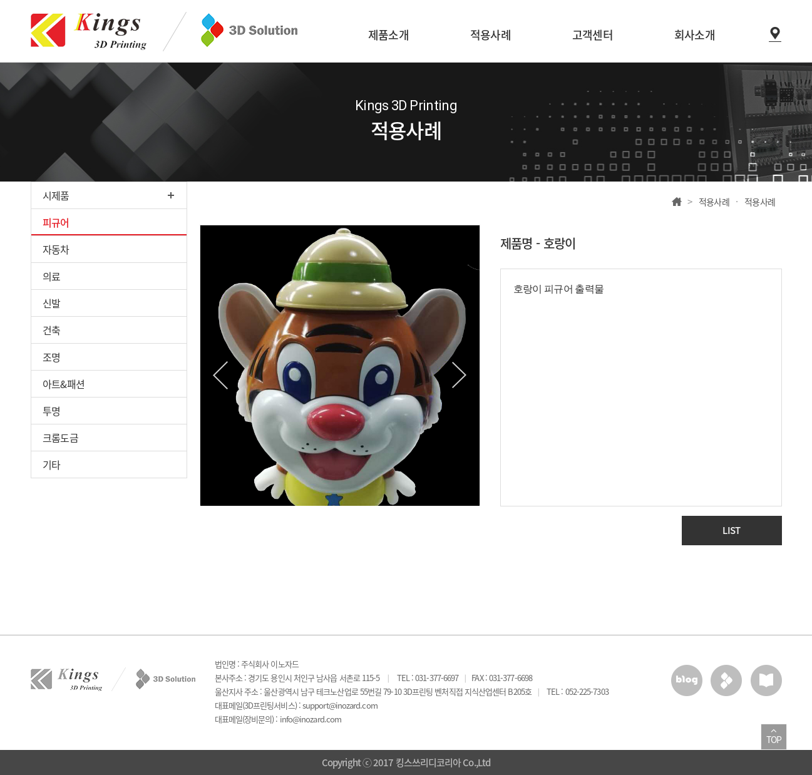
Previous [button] (220, 375)
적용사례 (714, 201)
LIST (731, 530)
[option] (340, 365)
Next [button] (459, 375)
